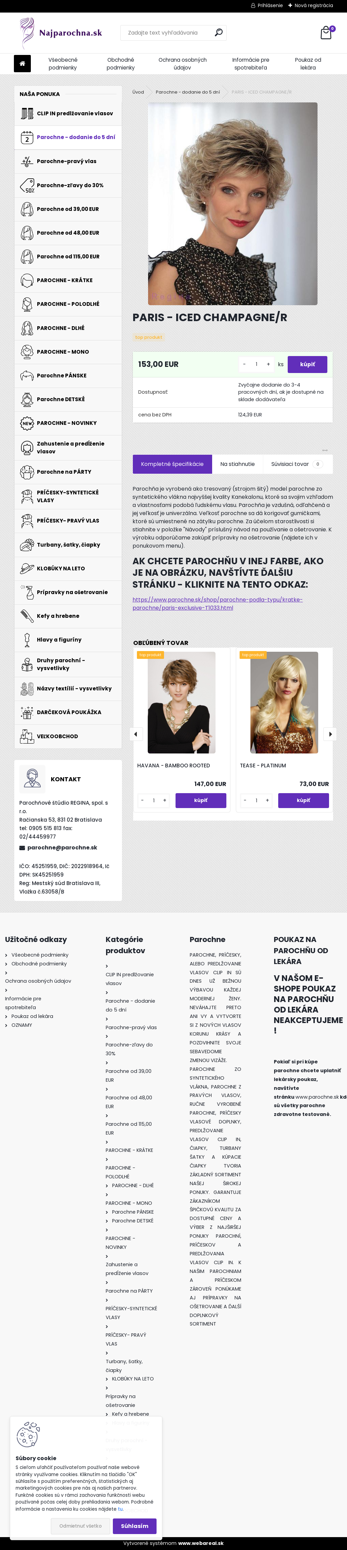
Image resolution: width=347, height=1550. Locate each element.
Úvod (138, 92)
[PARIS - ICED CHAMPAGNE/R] (233, 203)
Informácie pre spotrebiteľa (250, 63)
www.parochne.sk (317, 1097)
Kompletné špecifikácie (172, 464)
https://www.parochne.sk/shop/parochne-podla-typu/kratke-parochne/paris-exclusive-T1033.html (217, 604)
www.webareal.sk (201, 1543)
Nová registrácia (314, 5)
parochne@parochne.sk (62, 847)
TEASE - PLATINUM (263, 765)
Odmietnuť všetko (80, 1526)
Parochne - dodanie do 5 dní (188, 92)
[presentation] (136, 734)
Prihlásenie (270, 5)
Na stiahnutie (237, 464)
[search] (219, 32)
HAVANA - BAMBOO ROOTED (173, 765)
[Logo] (60, 33)
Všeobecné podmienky (63, 63)
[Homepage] (22, 64)
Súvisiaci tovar (297, 464)
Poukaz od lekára (308, 63)
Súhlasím (134, 1526)
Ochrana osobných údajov (183, 63)
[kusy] (254, 364)
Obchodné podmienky (121, 63)
